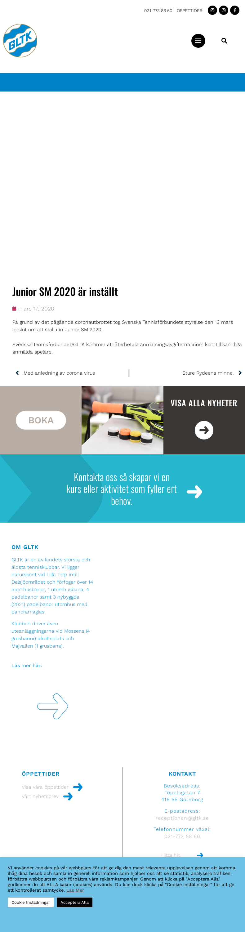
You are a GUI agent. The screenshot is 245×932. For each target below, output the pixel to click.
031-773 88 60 (158, 10)
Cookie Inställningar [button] (30, 902)
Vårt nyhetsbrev (40, 796)
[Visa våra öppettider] (77, 787)
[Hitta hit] (200, 855)
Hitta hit (170, 855)
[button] (198, 41)
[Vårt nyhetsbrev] (68, 796)
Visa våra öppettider (45, 787)
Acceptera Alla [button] (74, 902)
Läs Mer (75, 890)
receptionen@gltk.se (182, 818)
